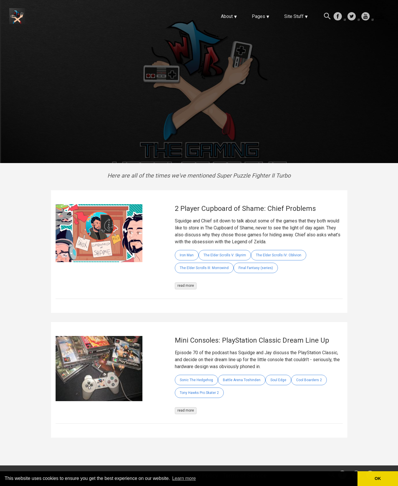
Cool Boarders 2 (309, 380)
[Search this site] (327, 17)
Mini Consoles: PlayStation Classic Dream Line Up (252, 340)
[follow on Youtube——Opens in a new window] (367, 17)
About (227, 16)
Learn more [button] (184, 478)
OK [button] (378, 478)
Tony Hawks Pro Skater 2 (199, 393)
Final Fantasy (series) (256, 268)
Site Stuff (294, 16)
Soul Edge (278, 380)
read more (185, 286)
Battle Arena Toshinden (242, 380)
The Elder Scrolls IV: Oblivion (278, 255)
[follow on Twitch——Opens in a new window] (381, 17)
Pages (258, 16)
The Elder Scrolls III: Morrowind (204, 268)
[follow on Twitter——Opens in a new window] (353, 17)
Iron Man (187, 255)
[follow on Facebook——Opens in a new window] (339, 17)
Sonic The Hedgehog (196, 380)
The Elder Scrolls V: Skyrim (224, 255)
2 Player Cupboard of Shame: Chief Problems (245, 208)
